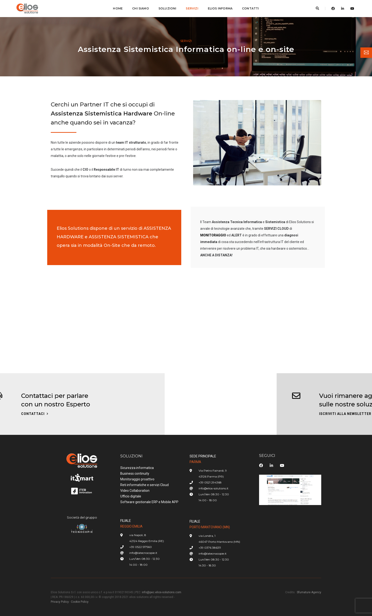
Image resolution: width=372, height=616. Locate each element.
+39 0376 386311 (210, 547)
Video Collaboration (134, 490)
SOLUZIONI (167, 8)
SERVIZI (192, 8)
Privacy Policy (60, 601)
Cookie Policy (79, 601)
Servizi (186, 41)
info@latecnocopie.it (143, 553)
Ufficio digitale (130, 496)
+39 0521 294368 (210, 482)
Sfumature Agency (309, 592)
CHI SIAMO (140, 8)
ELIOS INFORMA (220, 8)
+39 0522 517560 (140, 547)
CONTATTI (250, 8)
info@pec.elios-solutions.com (161, 592)
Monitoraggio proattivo (137, 479)
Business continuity (134, 473)
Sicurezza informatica (137, 468)
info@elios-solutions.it (213, 488)
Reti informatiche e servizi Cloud (144, 485)
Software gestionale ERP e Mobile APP (149, 502)
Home (118, 8)
